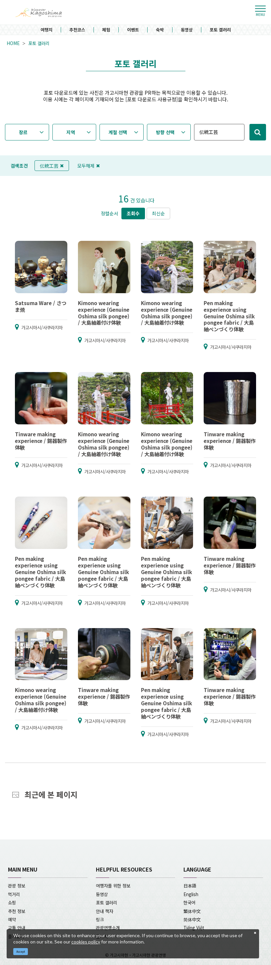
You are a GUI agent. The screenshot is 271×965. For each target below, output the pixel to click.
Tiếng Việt (193, 927)
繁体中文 (192, 911)
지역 (70, 132)
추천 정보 (16, 911)
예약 (12, 919)
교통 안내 (16, 927)
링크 (100, 919)
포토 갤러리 (220, 30)
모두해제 (88, 165)
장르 (23, 132)
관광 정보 (16, 885)
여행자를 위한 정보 (113, 885)
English (190, 894)
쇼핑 (12, 902)
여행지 (46, 30)
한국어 (189, 902)
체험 (106, 30)
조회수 (133, 213)
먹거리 (14, 894)
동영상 (187, 30)
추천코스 (77, 30)
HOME (13, 43)
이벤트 (133, 30)
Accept (20, 951)
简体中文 (192, 919)
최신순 (158, 213)
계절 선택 (117, 132)
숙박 (160, 30)
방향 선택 (165, 132)
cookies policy (85, 941)
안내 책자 (104, 911)
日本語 (189, 885)
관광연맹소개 (108, 927)
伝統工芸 (52, 165)
